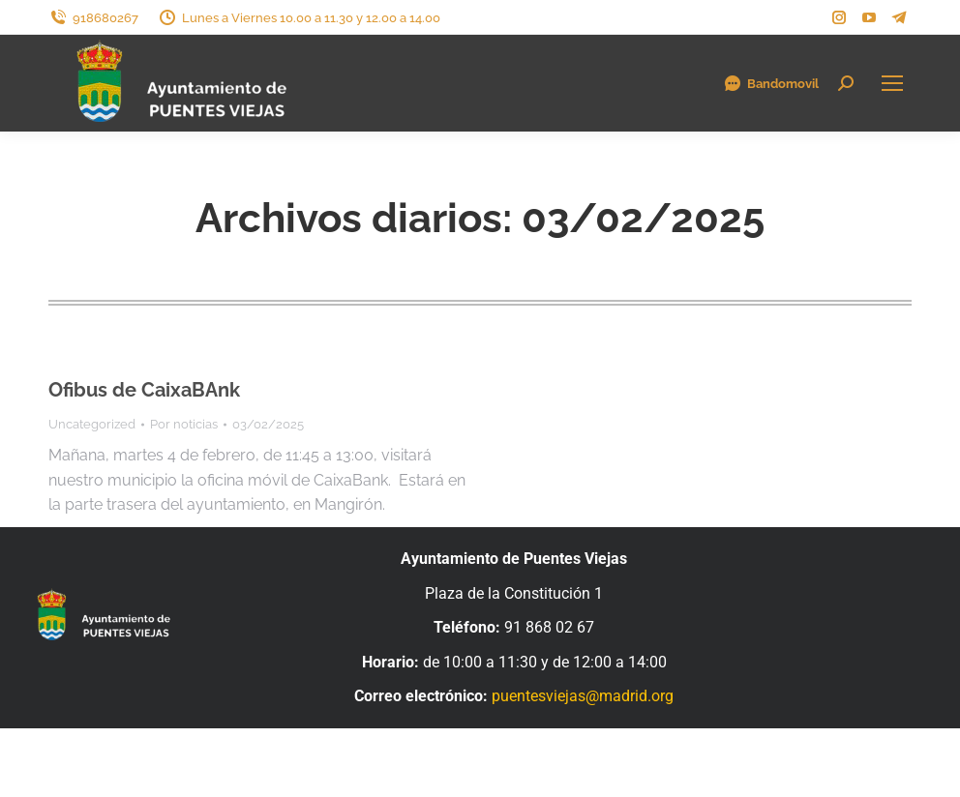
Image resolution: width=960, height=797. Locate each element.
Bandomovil (771, 83)
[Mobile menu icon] (892, 83)
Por (184, 424)
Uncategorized (91, 424)
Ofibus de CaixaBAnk (144, 389)
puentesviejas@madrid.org (583, 696)
